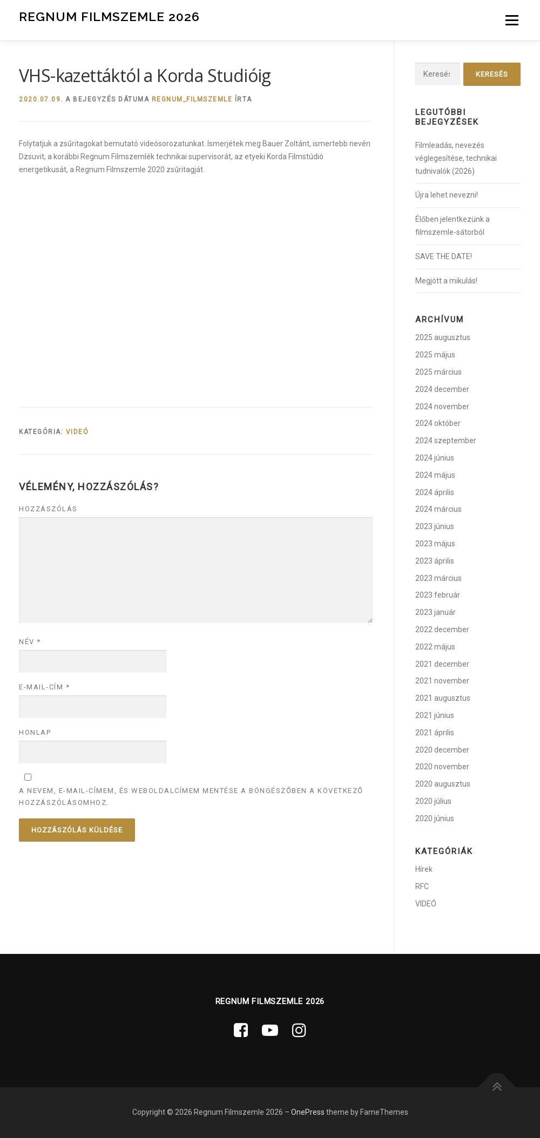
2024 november (442, 406)
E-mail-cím (44, 687)
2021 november (442, 680)
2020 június (434, 818)
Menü (511, 20)
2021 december (442, 664)
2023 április (434, 561)
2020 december (442, 750)
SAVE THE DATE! (443, 256)
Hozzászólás (48, 509)
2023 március (438, 578)
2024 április (434, 492)
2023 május (435, 543)
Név (30, 642)
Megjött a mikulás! (446, 280)
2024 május (435, 475)
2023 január (435, 612)
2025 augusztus (442, 337)
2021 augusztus (442, 698)
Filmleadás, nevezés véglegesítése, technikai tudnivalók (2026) (456, 158)
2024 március (438, 509)
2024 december (442, 389)
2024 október (438, 423)
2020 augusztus (442, 784)
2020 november (442, 766)
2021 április (434, 732)
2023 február (437, 595)
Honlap (35, 732)
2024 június (434, 457)
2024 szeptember (445, 440)
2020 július (433, 801)
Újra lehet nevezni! (446, 195)
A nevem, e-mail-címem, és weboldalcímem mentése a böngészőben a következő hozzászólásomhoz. (191, 797)
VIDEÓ (77, 432)
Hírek (424, 869)
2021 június (434, 715)
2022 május (435, 646)
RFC (422, 886)
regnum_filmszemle (192, 99)
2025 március (438, 372)
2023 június (434, 526)
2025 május (435, 354)
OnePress (308, 1112)
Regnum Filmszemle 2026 (109, 16)
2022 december (442, 629)
